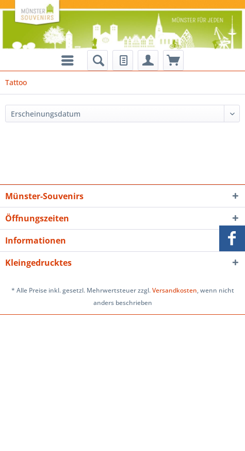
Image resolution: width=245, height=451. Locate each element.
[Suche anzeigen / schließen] (97, 60)
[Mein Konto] (148, 60)
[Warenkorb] (173, 60)
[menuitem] (97, 60)
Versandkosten (174, 290)
